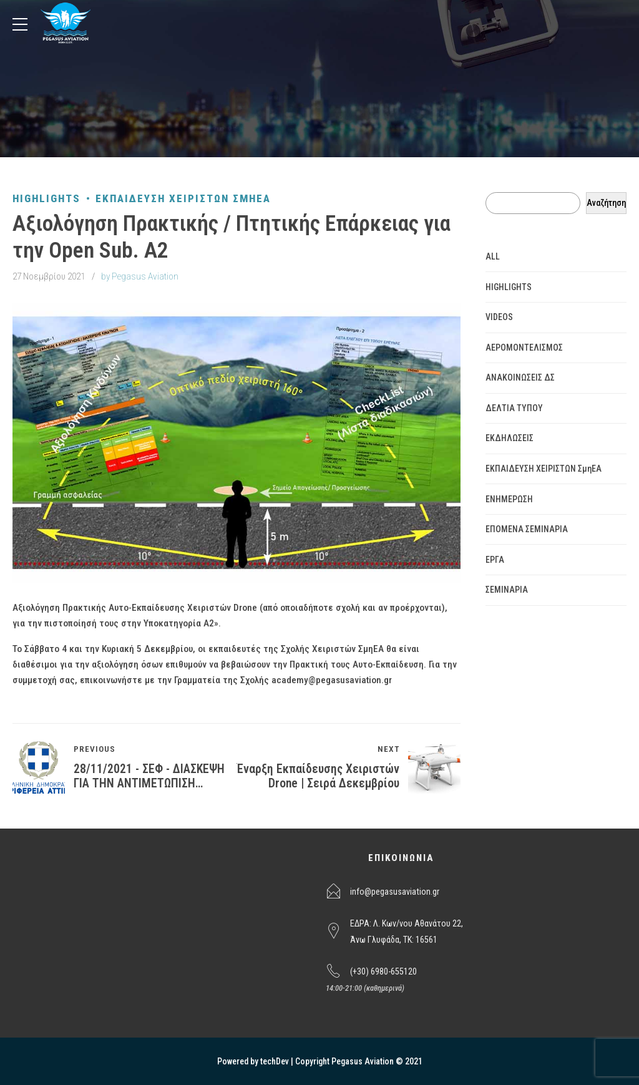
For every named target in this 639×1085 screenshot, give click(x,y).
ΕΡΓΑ (494, 560)
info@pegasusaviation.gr (394, 892)
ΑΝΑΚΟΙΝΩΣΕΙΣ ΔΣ (520, 377)
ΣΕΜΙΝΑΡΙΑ (506, 590)
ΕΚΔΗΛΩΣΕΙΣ (509, 438)
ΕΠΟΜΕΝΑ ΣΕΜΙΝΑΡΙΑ (526, 529)
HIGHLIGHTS (46, 198)
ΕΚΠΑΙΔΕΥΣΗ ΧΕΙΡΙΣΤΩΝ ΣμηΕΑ (183, 198)
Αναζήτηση (606, 203)
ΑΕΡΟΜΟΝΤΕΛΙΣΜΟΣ (524, 348)
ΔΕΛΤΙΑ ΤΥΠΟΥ (514, 408)
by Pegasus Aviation (139, 276)
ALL (492, 256)
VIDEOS (499, 317)
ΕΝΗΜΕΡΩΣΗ (509, 499)
